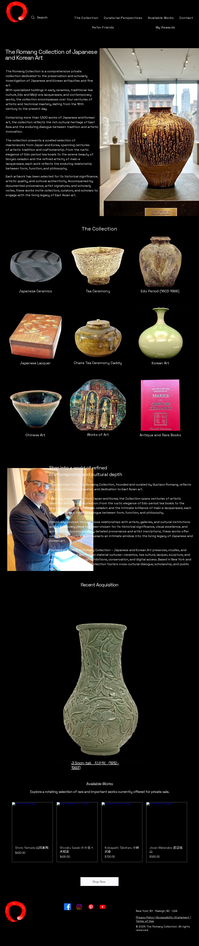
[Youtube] (102, 906)
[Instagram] (79, 906)
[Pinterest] (90, 906)
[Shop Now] (99, 881)
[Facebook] (67, 906)
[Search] (39, 17)
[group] (99, 832)
